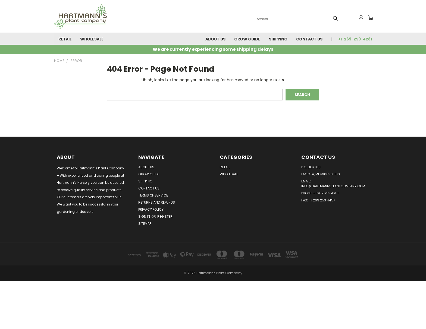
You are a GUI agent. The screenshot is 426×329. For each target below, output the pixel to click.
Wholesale (92, 39)
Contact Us (309, 39)
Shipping (278, 39)
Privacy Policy (151, 209)
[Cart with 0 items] (370, 17)
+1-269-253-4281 (355, 39)
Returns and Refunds (156, 202)
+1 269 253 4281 (326, 193)
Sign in (144, 216)
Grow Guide (247, 39)
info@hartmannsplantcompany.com (333, 186)
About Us (215, 39)
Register (165, 216)
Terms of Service (153, 195)
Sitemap (144, 223)
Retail (64, 39)
